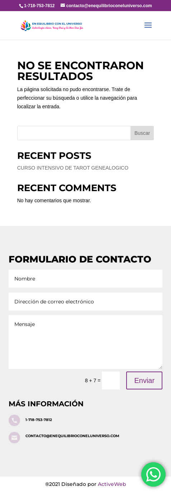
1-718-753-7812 (38, 419)
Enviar (144, 380)
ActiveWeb (112, 484)
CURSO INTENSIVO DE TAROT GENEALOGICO (72, 168)
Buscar (142, 133)
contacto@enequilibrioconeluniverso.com (72, 436)
